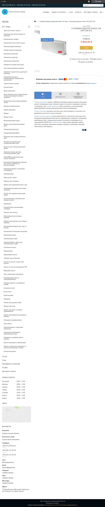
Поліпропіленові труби (11, 129)
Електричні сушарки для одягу (14, 65)
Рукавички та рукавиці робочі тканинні (13, 338)
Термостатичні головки (11, 83)
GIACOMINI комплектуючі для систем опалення (13, 157)
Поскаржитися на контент (52, 505)
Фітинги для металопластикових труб (14, 125)
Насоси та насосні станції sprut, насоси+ (14, 262)
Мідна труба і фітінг (10, 177)
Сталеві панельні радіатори (13, 50)
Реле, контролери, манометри (13, 274)
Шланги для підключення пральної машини (15, 315)
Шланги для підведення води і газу (15, 185)
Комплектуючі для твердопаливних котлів (15, 101)
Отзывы (5, 368)
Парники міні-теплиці (10, 212)
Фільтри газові (8, 117)
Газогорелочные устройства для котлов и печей (14, 199)
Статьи (4, 356)
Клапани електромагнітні (12, 106)
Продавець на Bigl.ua (52, 503)
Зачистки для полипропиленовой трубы (14, 147)
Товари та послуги (58, 12)
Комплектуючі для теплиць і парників (13, 216)
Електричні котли (9, 288)
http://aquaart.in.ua (8, 462)
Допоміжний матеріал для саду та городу (15, 227)
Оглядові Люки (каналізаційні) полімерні (13, 208)
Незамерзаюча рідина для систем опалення (15, 189)
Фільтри (6, 113)
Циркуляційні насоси (10, 255)
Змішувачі (7, 299)
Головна (46, 12)
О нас (71, 12)
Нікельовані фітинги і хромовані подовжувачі (14, 169)
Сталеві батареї (57, 122)
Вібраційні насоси (9, 271)
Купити (86, 48)
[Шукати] (101, 5)
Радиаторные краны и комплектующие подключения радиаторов (14, 78)
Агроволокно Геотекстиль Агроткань (15, 231)
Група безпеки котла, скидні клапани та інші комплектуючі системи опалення (15, 95)
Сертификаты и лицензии (11, 364)
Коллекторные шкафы (11, 39)
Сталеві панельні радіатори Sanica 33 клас (54, 21)
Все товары (6, 27)
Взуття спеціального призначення (15, 343)
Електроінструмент (10, 351)
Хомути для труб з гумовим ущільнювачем (13, 310)
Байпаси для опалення (11, 181)
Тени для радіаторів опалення (14, 68)
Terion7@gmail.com (8, 467)
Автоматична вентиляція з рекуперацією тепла (12, 333)
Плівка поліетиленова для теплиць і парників (15, 222)
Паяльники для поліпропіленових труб (15, 137)
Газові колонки (8, 295)
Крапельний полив (10, 235)
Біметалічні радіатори (11, 54)
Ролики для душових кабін (12, 302)
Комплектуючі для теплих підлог (14, 43)
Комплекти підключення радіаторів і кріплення (16, 72)
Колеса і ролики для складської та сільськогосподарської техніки (15, 347)
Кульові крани (8, 87)
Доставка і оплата (91, 12)
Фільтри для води (9, 306)
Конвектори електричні (11, 61)
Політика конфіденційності (69, 505)
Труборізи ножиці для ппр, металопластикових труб (12, 152)
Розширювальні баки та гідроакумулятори (11, 278)
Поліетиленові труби (10, 239)
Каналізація (7, 204)
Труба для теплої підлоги (12, 30)
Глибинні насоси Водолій (12, 258)
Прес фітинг (8, 324)
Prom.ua (62, 501)
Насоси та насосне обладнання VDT (15, 267)
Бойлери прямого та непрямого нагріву (14, 283)
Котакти (78, 12)
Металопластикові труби (12, 121)
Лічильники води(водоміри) (13, 320)
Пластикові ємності (10, 247)
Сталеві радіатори (40, 102)
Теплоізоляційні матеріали (12, 46)
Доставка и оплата (9, 371)
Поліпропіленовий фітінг (12, 133)
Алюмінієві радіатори (11, 57)
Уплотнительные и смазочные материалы (13, 328)
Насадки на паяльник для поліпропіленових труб (12, 142)
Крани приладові (9, 91)
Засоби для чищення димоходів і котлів (15, 194)
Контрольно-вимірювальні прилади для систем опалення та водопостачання (15, 163)
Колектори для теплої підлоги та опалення (14, 35)
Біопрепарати (8, 251)
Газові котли (7, 292)
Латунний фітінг (9, 174)
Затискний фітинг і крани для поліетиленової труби (13, 243)
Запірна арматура (9, 110)
